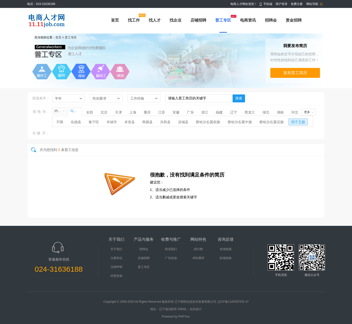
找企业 (175, 20)
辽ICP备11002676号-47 (233, 301)
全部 (89, 112)
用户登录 (281, 4)
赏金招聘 (294, 20)
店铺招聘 (198, 20)
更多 (307, 112)
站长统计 (196, 309)
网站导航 (312, 4)
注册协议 (116, 258)
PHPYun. (184, 316)
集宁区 (94, 122)
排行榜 (198, 249)
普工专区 (223, 20)
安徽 (176, 112)
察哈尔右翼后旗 (271, 122)
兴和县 (165, 122)
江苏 (161, 112)
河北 (294, 112)
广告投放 (171, 258)
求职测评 (198, 258)
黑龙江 (250, 112)
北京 (104, 112)
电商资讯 (248, 20)
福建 (219, 112)
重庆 (147, 112)
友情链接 (226, 249)
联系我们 (171, 249)
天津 (118, 112)
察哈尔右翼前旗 (208, 122)
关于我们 (116, 249)
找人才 (155, 20)
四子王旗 (298, 122)
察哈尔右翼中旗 (240, 122)
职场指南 (226, 258)
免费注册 (297, 4)
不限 (59, 122)
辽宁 (233, 112)
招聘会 (271, 20)
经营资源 (116, 276)
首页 (115, 20)
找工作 (134, 20)
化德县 (76, 122)
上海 (132, 112)
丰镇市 (111, 122)
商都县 (147, 122)
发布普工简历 (295, 73)
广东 (190, 112)
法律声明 (116, 267)
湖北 (265, 112)
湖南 (280, 112)
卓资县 (129, 122)
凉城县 (183, 122)
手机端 (267, 4)
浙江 (204, 112)
